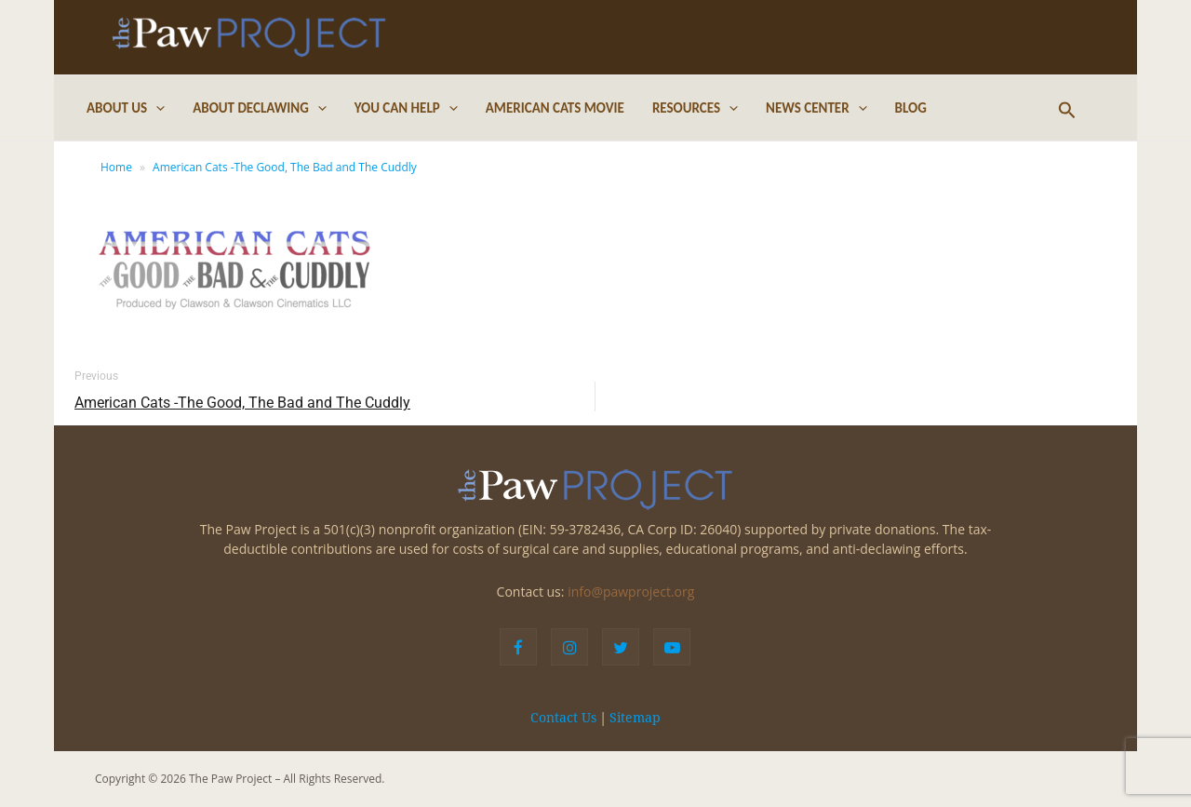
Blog (911, 108)
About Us (126, 108)
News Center (816, 108)
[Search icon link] (1067, 108)
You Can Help (406, 108)
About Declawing (260, 108)
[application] (156, 108)
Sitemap (635, 717)
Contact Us (563, 717)
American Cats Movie (555, 108)
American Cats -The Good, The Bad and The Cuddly (285, 167)
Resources (695, 108)
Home (116, 167)
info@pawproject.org (631, 591)
